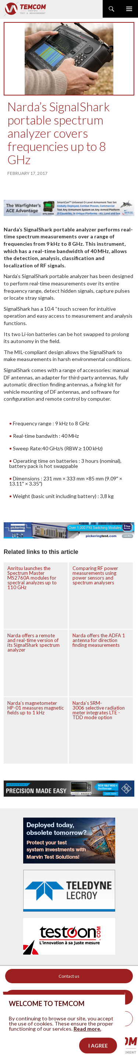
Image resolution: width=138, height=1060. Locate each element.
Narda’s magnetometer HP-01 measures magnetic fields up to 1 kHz (35, 707)
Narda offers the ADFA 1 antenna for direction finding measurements (98, 640)
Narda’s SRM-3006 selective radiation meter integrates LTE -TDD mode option (98, 710)
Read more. (87, 1044)
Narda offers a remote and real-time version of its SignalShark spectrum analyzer (33, 642)
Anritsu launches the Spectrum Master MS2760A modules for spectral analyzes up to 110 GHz (32, 577)
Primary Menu (129, 9)
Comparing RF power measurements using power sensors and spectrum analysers (95, 575)
